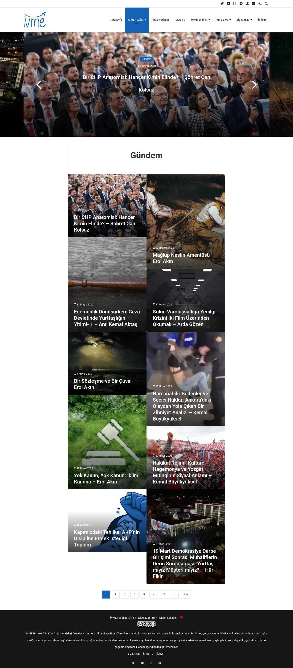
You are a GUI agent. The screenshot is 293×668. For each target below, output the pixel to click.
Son (185, 594)
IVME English (199, 19)
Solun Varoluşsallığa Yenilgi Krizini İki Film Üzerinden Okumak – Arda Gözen (184, 318)
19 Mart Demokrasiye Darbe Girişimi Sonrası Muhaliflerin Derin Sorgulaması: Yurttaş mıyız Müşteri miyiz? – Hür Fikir (185, 563)
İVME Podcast (160, 19)
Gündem (146, 52)
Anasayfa (116, 19)
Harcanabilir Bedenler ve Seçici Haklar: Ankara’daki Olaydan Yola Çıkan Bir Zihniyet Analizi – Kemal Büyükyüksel (182, 406)
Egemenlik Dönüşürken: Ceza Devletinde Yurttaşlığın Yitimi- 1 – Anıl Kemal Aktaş (107, 318)
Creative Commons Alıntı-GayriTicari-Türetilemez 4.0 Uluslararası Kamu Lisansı (120, 633)
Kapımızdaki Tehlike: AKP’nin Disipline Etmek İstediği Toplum (107, 538)
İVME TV (180, 19)
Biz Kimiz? (242, 19)
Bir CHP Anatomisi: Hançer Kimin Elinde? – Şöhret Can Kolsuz (146, 81)
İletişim (262, 19)
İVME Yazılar (136, 19)
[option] (146, 84)
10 (163, 594)
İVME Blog (222, 19)
